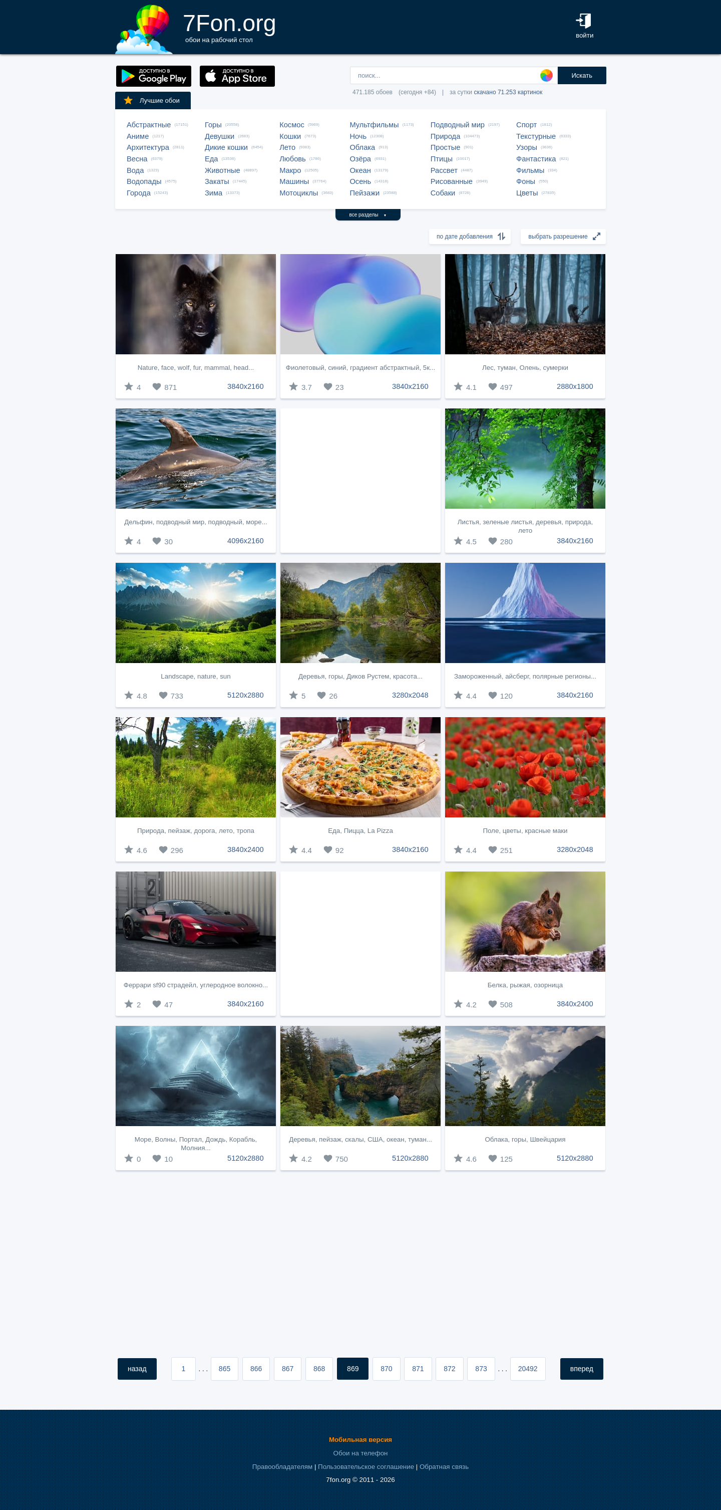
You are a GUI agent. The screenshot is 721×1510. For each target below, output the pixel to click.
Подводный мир (458, 125)
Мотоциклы (298, 193)
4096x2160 (245, 541)
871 (418, 1369)
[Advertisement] (360, 480)
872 (449, 1369)
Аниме (138, 136)
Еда (211, 159)
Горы (213, 125)
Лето (287, 147)
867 (287, 1369)
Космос (291, 125)
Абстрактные (149, 125)
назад (137, 1369)
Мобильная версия (360, 1439)
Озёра (360, 159)
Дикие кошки (226, 147)
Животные (222, 170)
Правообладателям (282, 1466)
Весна (137, 159)
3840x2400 (245, 849)
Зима (213, 193)
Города (139, 193)
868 (319, 1369)
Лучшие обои (151, 100)
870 (386, 1369)
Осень (360, 181)
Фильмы (530, 170)
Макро (290, 170)
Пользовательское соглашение (366, 1466)
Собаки (443, 193)
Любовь (292, 159)
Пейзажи (364, 193)
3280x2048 (410, 695)
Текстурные (536, 136)
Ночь (358, 136)
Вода (135, 170)
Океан (360, 170)
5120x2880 (245, 695)
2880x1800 (575, 386)
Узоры (526, 147)
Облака (362, 147)
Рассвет (444, 170)
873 (481, 1369)
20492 (528, 1369)
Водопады (144, 181)
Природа (446, 136)
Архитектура (148, 147)
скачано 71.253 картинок (508, 92)
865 (224, 1369)
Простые (446, 147)
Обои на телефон (360, 1453)
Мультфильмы (374, 125)
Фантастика (536, 159)
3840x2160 (245, 386)
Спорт (526, 125)
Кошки (290, 136)
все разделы (368, 215)
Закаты (217, 181)
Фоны (525, 181)
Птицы (442, 159)
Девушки (219, 136)
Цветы (527, 193)
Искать (581, 75)
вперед (581, 1369)
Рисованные (452, 181)
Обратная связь (444, 1466)
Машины (294, 181)
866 (256, 1369)
